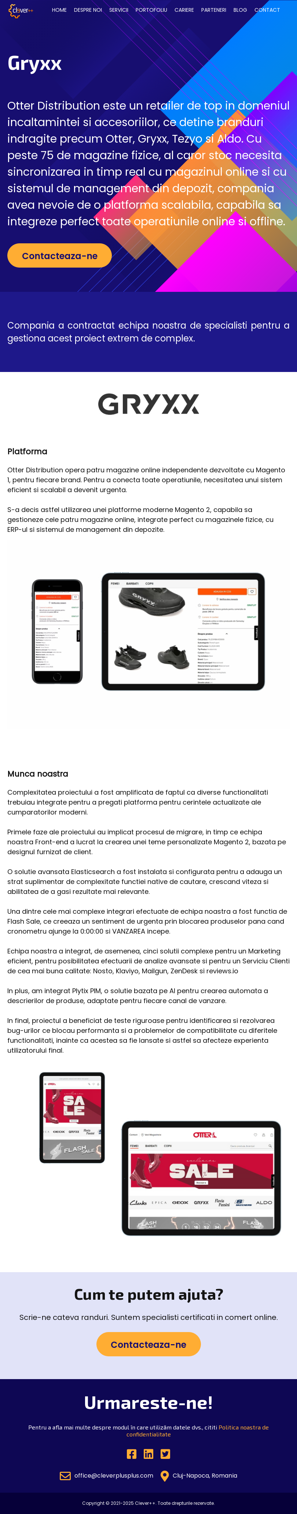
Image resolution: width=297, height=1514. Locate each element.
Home (59, 10)
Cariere (184, 10)
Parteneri (213, 10)
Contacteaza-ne (60, 256)
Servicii (118, 10)
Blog (240, 10)
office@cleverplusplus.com (106, 1476)
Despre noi (88, 10)
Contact (267, 10)
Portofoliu (151, 10)
